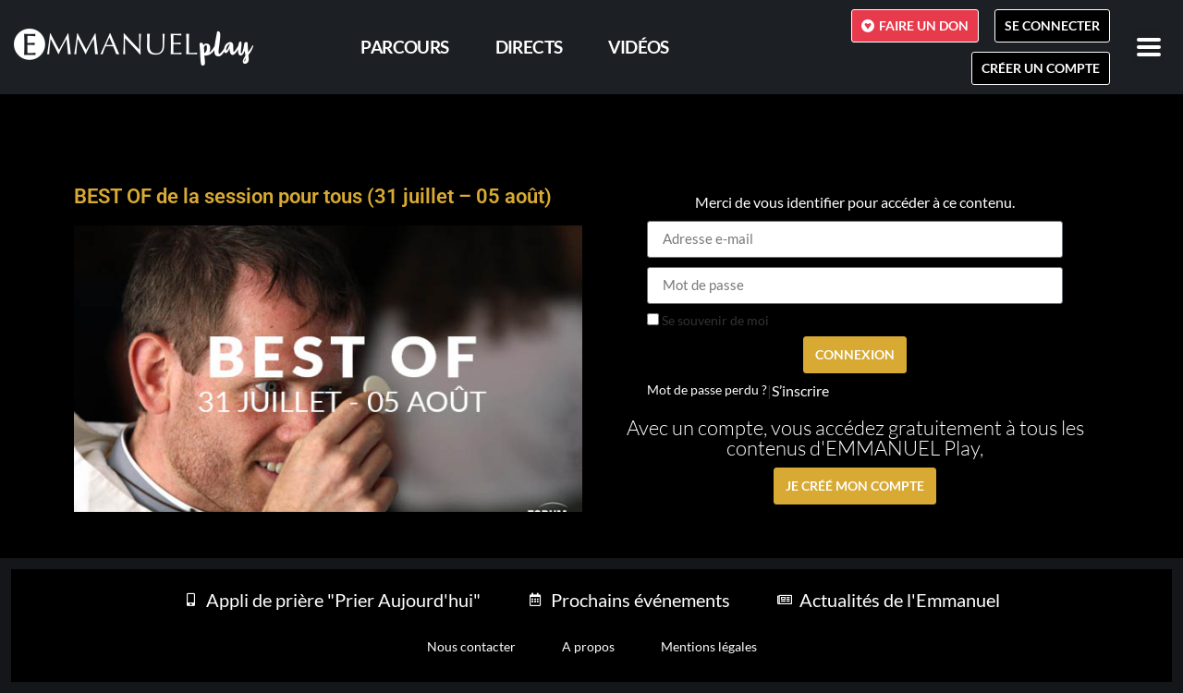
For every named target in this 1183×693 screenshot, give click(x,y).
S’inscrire (800, 391)
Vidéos (638, 46)
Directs (529, 46)
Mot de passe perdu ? (707, 390)
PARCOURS (404, 46)
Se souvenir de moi (708, 320)
